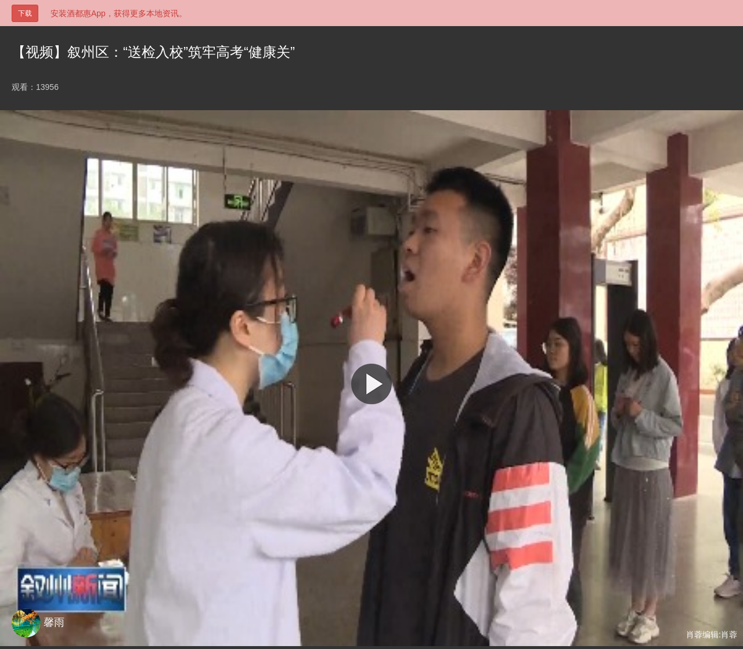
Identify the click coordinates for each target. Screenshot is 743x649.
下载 (25, 13)
